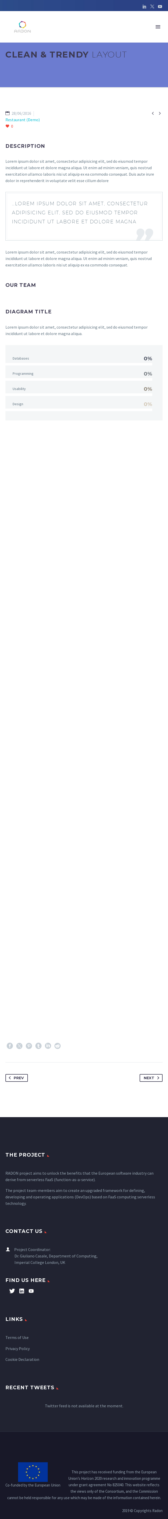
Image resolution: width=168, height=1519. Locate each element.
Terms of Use (17, 1337)
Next (152, 1078)
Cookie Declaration (22, 1359)
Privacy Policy (17, 1348)
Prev (15, 1078)
